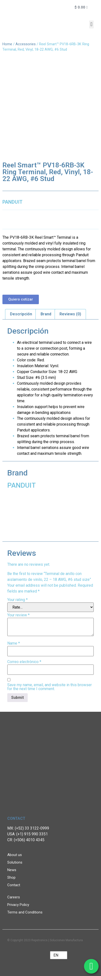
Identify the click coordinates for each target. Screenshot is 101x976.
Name (13, 643)
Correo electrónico (24, 662)
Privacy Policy (18, 905)
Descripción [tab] (21, 314)
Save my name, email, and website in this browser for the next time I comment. (49, 687)
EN (55, 955)
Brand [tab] (46, 314)
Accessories (26, 44)
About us (14, 855)
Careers (13, 897)
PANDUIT (12, 202)
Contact (13, 885)
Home (7, 44)
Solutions (14, 862)
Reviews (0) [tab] (70, 314)
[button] (91, 24)
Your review (18, 615)
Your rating (17, 600)
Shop (11, 877)
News (11, 870)
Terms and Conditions (24, 912)
